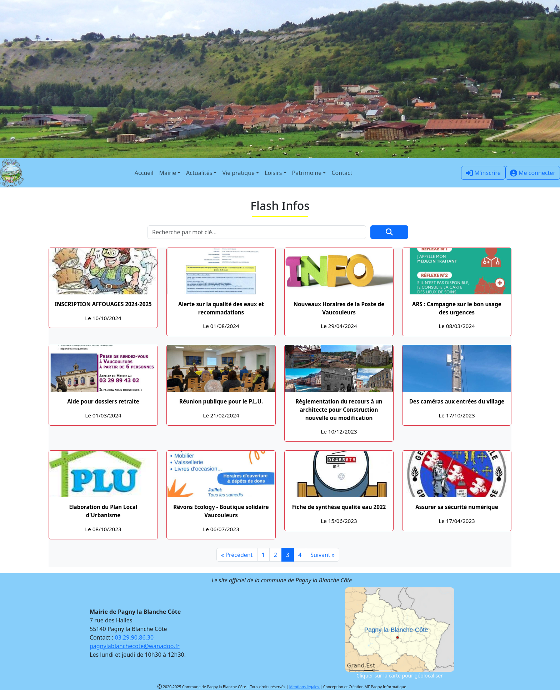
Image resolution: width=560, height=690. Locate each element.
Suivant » (322, 555)
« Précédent (237, 555)
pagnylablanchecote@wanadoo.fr (135, 646)
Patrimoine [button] (307, 173)
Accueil (144, 173)
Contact (341, 173)
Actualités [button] (199, 173)
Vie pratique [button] (238, 173)
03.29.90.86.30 (134, 637)
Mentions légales (304, 686)
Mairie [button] (167, 173)
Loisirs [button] (273, 173)
